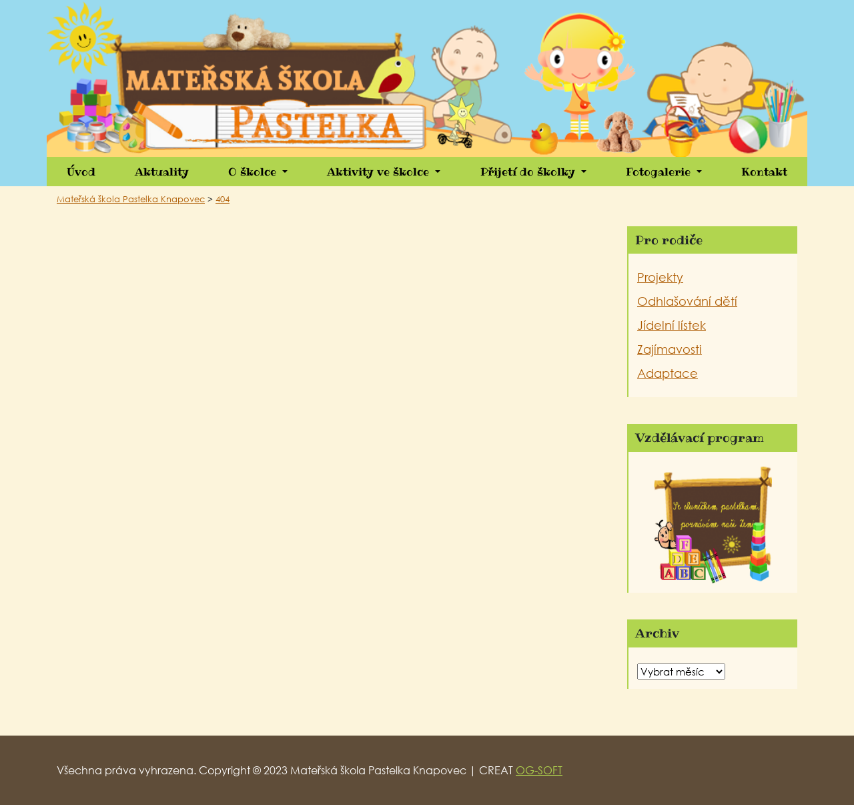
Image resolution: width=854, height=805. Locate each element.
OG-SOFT (539, 770)
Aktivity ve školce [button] (379, 171)
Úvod (81, 171)
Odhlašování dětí (687, 301)
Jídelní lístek (671, 325)
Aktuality (162, 171)
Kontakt (764, 171)
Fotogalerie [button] (660, 171)
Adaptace (667, 373)
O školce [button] (254, 171)
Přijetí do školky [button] (529, 171)
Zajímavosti (669, 349)
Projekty (660, 277)
